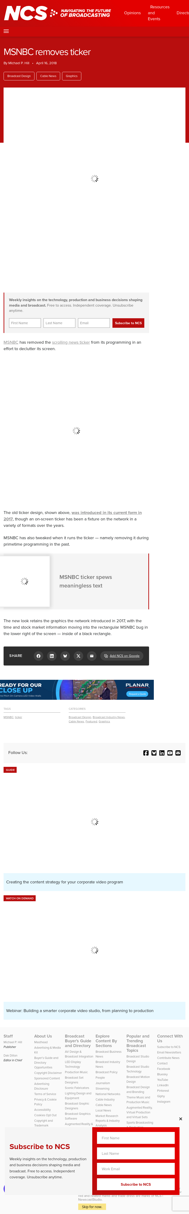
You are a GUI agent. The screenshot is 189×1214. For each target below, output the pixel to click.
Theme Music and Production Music (138, 1099)
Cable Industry (105, 1099)
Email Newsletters (169, 1052)
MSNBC (11, 342)
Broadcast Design (19, 76)
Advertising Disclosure (41, 1086)
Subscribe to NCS (168, 1047)
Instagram (163, 1101)
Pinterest (163, 1090)
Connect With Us (170, 1038)
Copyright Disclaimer (48, 1073)
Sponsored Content (47, 1078)
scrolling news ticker (71, 342)
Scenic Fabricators (77, 1088)
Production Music (76, 1072)
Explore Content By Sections (106, 1041)
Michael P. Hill (18, 63)
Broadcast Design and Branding (138, 1089)
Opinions (132, 13)
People (100, 1077)
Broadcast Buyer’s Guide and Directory (78, 1041)
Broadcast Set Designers (74, 1080)
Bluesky (162, 1074)
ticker (18, 717)
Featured (91, 721)
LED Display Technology (73, 1064)
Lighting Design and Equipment (78, 1095)
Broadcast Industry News (109, 717)
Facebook (163, 1069)
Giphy (161, 1096)
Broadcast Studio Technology (137, 1069)
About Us (43, 1036)
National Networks (108, 1094)
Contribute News (168, 1058)
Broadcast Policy (106, 1072)
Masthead (41, 1042)
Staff (8, 1036)
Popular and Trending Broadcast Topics (137, 1043)
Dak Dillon (10, 1055)
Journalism (103, 1083)
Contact (162, 1063)
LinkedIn (163, 1085)
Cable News (48, 76)
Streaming (102, 1088)
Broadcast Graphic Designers (77, 1106)
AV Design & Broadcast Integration (79, 1054)
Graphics (72, 76)
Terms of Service (45, 1094)
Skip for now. (92, 1206)
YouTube (162, 1079)
